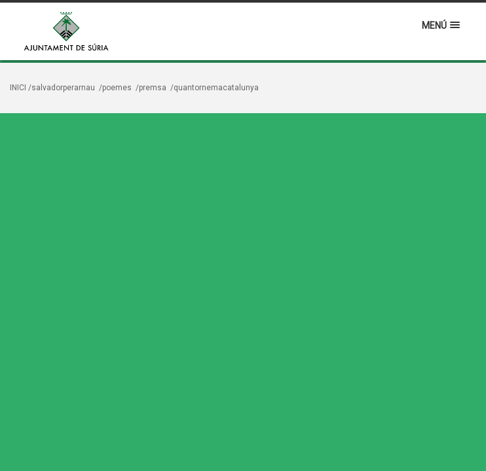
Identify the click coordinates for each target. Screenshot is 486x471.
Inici (18, 87)
